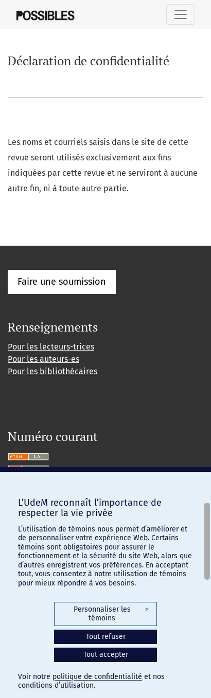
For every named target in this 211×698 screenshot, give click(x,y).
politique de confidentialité (97, 676)
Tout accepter (105, 654)
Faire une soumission (61, 281)
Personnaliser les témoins (111, 614)
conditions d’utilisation (56, 685)
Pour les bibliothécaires (52, 371)
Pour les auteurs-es (43, 359)
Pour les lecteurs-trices (51, 347)
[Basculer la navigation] (180, 14)
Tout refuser (106, 636)
